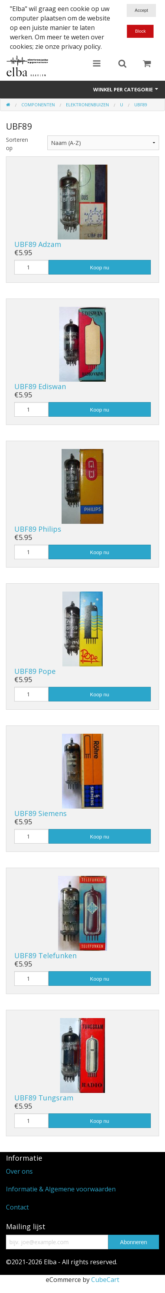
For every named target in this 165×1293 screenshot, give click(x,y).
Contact (17, 1207)
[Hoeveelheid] (31, 267)
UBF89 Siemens (40, 813)
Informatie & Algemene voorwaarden (61, 1189)
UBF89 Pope (35, 671)
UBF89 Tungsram (43, 1097)
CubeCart (105, 1279)
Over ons (19, 1171)
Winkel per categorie (126, 89)
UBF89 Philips (37, 529)
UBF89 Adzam (37, 244)
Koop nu (99, 268)
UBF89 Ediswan (40, 386)
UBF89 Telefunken (45, 955)
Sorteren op (17, 144)
